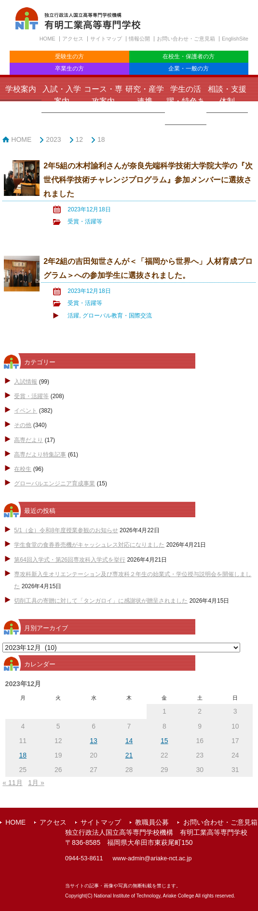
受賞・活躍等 (85, 221)
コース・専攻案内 (103, 95)
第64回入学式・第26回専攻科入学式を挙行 (69, 559)
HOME (47, 38)
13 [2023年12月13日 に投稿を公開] (93, 741)
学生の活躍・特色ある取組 (185, 101)
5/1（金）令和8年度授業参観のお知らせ (66, 530)
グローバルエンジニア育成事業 (54, 483)
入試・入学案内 (61, 95)
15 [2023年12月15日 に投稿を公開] (164, 741)
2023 (53, 139)
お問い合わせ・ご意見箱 (186, 38)
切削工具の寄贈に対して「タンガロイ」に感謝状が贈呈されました (101, 600)
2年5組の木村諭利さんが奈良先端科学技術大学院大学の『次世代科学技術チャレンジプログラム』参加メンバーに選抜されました (148, 179)
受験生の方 (69, 56)
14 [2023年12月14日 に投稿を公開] (129, 741)
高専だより (28, 440)
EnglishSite (235, 38)
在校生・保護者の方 (189, 56)
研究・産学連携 (144, 95)
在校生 (22, 469)
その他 (22, 425)
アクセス (72, 38)
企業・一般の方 (188, 68)
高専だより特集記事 (40, 454)
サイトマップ (106, 38)
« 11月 (12, 783)
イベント (25, 410)
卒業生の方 (69, 68)
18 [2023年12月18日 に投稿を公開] (23, 755)
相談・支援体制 (227, 95)
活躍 (73, 315)
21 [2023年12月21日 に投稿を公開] (129, 755)
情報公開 (139, 38)
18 (101, 139)
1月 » (36, 783)
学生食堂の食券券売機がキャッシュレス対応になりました (89, 544)
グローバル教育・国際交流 (117, 315)
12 (79, 139)
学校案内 (20, 89)
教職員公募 (152, 822)
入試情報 (25, 381)
